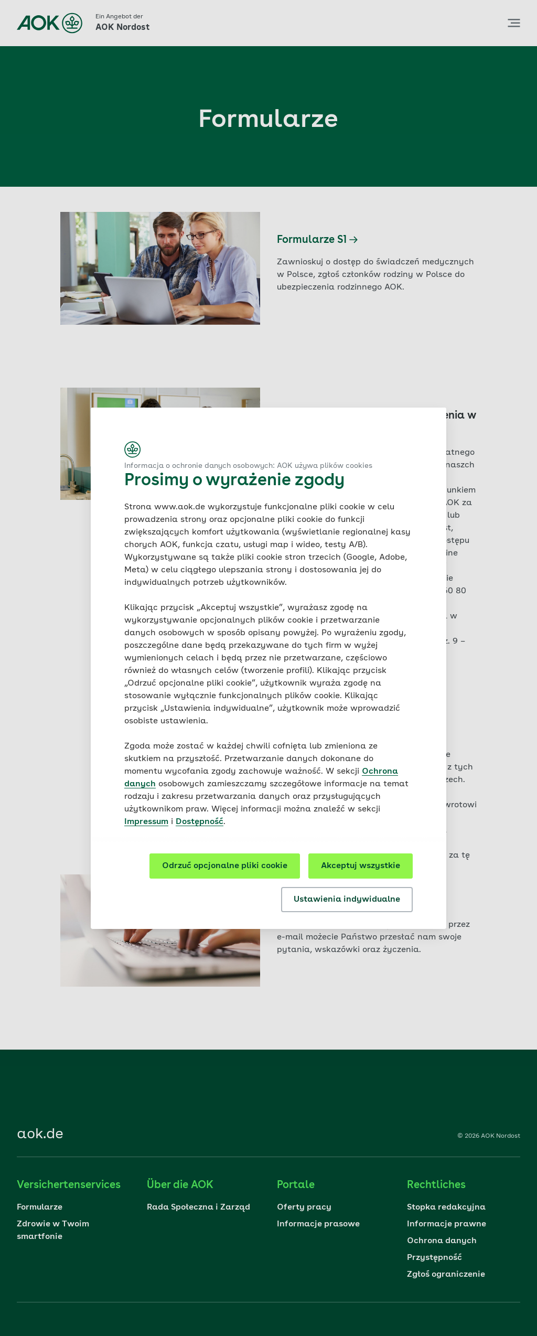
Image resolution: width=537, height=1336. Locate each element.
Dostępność (199, 822)
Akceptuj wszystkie (360, 866)
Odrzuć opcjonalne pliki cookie (224, 866)
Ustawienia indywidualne (347, 899)
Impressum (146, 822)
